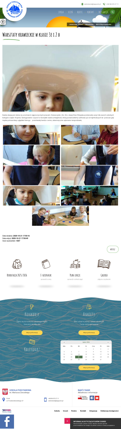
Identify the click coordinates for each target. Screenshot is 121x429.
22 (86, 357)
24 (101, 357)
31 (101, 359)
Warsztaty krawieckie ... (103, 24)
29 (86, 359)
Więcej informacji (32, 332)
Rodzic (80, 12)
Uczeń (70, 12)
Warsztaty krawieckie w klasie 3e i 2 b (31, 35)
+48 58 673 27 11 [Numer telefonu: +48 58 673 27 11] (53, 398)
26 (64, 359)
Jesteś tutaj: (73, 24)
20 (71, 357)
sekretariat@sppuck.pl (91, 4)
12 (64, 354)
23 (93, 357)
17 (101, 354)
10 (101, 351)
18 (108, 354)
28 (79, 359)
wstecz (112, 249)
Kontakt (90, 12)
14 (79, 354)
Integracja (103, 12)
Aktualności (88, 24)
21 (79, 357)
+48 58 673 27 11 (111, 4)
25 (108, 357)
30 (93, 359)
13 (71, 354)
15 (86, 354)
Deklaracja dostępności (110, 411)
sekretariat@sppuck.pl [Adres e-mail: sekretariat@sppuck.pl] (55, 401)
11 (108, 351)
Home (80, 24)
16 (93, 354)
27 (71, 359)
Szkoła (61, 12)
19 (64, 357)
